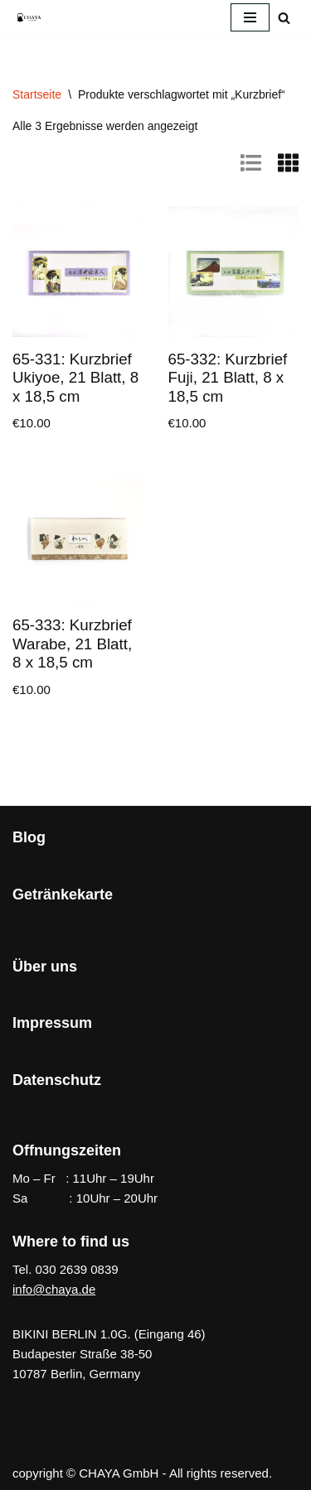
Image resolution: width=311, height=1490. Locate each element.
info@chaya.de (53, 1289)
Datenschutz (56, 1080)
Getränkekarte (62, 894)
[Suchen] (284, 18)
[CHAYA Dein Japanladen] (29, 17)
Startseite (36, 94)
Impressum (52, 1023)
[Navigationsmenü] (250, 17)
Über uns (44, 966)
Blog (29, 837)
